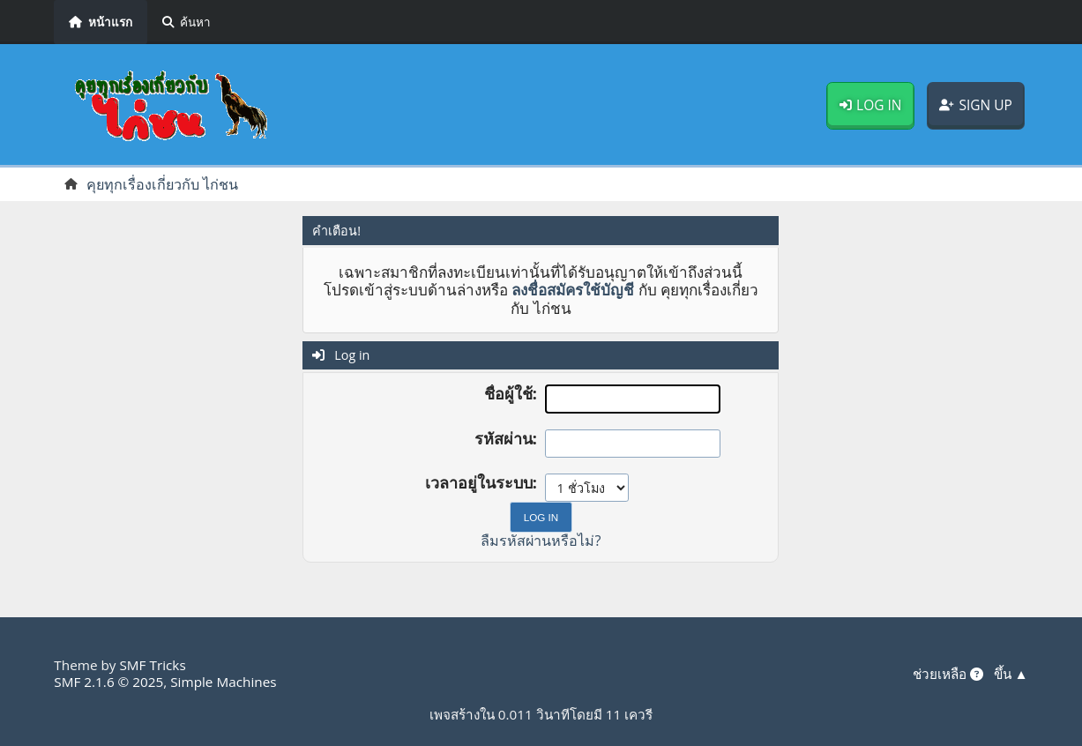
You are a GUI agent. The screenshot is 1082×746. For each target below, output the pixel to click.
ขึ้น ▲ (1011, 674)
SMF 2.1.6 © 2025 (108, 681)
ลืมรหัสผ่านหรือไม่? (541, 540)
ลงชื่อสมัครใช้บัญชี (572, 290)
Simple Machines (223, 681)
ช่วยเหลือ (948, 674)
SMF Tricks (152, 665)
